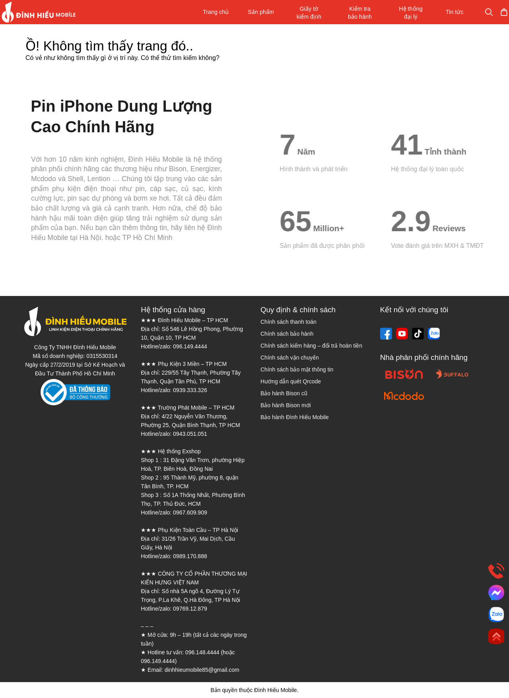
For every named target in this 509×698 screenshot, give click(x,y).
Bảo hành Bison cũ (283, 393)
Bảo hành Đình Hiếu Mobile (294, 417)
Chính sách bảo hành (286, 334)
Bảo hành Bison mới (285, 405)
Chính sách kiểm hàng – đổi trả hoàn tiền (311, 345)
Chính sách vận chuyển (289, 357)
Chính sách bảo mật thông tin (296, 369)
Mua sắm (480, 12)
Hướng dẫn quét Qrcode (290, 381)
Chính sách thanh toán (288, 322)
